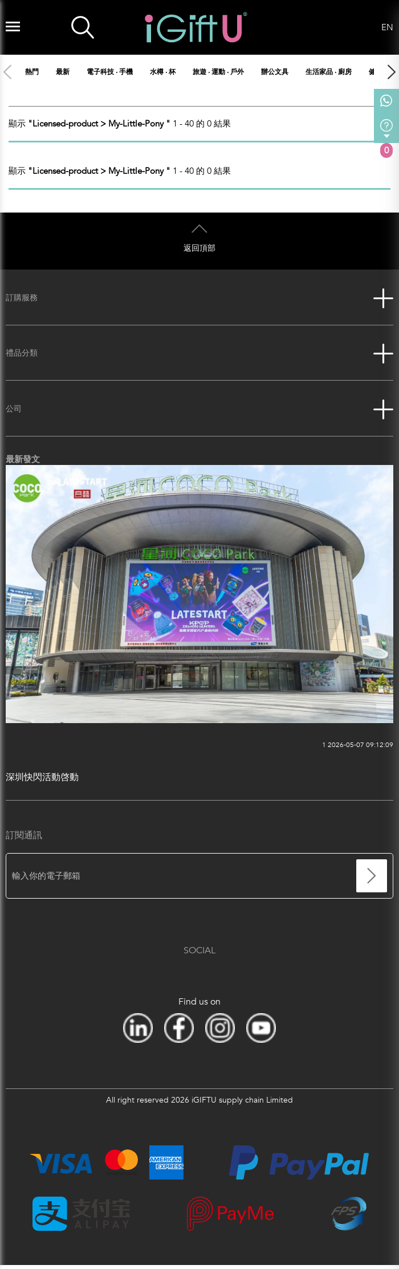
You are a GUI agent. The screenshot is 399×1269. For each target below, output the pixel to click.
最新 (63, 71)
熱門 (32, 71)
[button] (391, 71)
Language (367, 27)
